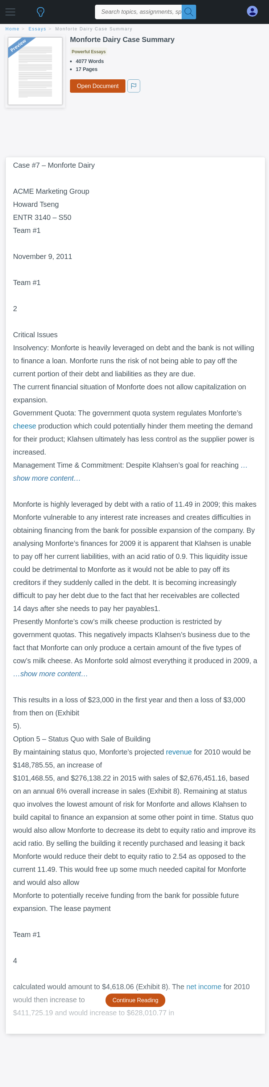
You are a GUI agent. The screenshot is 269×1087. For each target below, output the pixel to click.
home (12, 29)
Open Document (98, 86)
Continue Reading (135, 1000)
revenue (179, 752)
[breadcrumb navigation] (134, 29)
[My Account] (255, 11)
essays (37, 29)
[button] (10, 10)
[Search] (189, 12)
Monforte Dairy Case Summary (94, 29)
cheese (24, 426)
